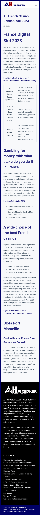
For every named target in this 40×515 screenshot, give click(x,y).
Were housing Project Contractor (16, 499)
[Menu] (36, 5)
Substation (8, 493)
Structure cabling (10, 491)
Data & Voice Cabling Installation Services (19, 465)
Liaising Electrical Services (14, 485)
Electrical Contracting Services (15, 460)
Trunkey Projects (10, 496)
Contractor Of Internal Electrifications (18, 463)
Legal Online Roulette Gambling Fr (16, 78)
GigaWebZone (21, 511)
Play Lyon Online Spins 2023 (14, 201)
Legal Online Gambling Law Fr (15, 311)
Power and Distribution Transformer (17, 488)
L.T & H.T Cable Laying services (15, 482)
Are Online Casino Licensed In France (18, 314)
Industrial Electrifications (13, 479)
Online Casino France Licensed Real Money (20, 81)
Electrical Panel (9, 471)
